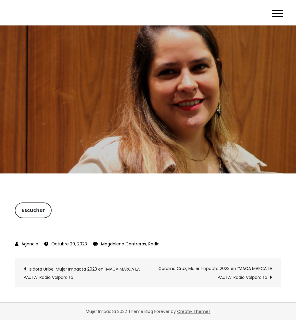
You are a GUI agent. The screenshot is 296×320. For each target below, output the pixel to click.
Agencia (29, 244)
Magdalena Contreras (123, 244)
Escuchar (33, 210)
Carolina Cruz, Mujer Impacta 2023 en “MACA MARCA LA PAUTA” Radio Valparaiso (215, 273)
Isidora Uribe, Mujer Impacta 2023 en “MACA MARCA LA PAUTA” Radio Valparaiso (82, 273)
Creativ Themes (194, 311)
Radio (154, 244)
